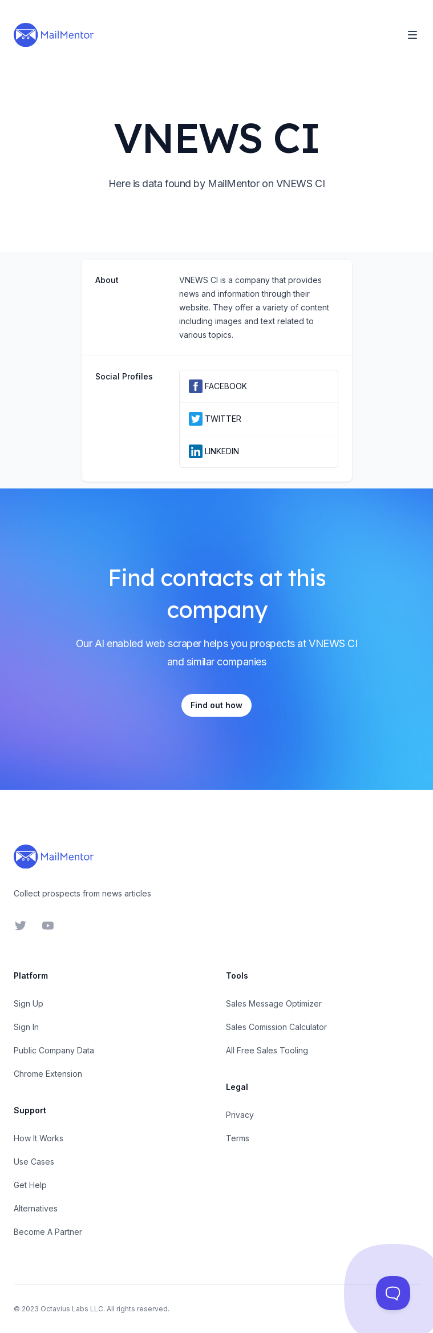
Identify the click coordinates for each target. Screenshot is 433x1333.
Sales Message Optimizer (274, 1003)
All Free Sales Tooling (267, 1050)
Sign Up (28, 1003)
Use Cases (34, 1161)
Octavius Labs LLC (72, 1308)
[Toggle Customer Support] (393, 1293)
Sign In (26, 1027)
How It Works (38, 1138)
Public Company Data (54, 1050)
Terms (237, 1138)
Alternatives (36, 1208)
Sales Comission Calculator (276, 1027)
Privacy (240, 1115)
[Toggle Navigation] (412, 35)
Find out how (216, 705)
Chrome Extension (48, 1073)
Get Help (30, 1185)
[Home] (54, 35)
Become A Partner (48, 1232)
